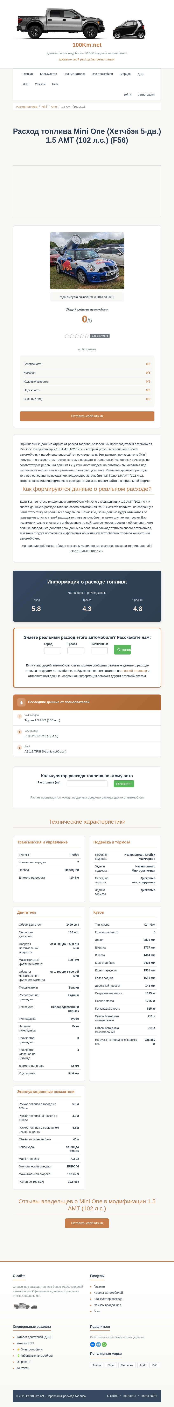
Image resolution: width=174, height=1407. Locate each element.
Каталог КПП (25, 1344)
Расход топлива (26, 106)
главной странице (134, 670)
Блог (55, 84)
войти (127, 94)
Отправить (124, 650)
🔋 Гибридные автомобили (35, 1356)
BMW (111, 1366)
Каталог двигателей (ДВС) (34, 1338)
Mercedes (128, 1366)
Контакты (23, 1368)
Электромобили (102, 74)
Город (48, 644)
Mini (44, 106)
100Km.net (87, 45)
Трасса (72, 644)
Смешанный (99, 644)
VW (95, 1373)
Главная (28, 74)
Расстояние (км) (48, 783)
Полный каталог (74, 74)
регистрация (146, 94)
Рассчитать (123, 784)
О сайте (111, 1400)
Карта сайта (149, 1400)
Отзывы (40, 84)
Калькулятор (48, 74)
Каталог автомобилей (108, 1293)
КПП (25, 84)
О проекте (23, 1362)
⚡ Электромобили (29, 1350)
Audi (145, 1366)
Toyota (97, 1366)
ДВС (141, 74)
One (54, 106)
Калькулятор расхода (108, 1299)
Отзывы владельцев (107, 1305)
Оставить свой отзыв (87, 416)
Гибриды (125, 74)
